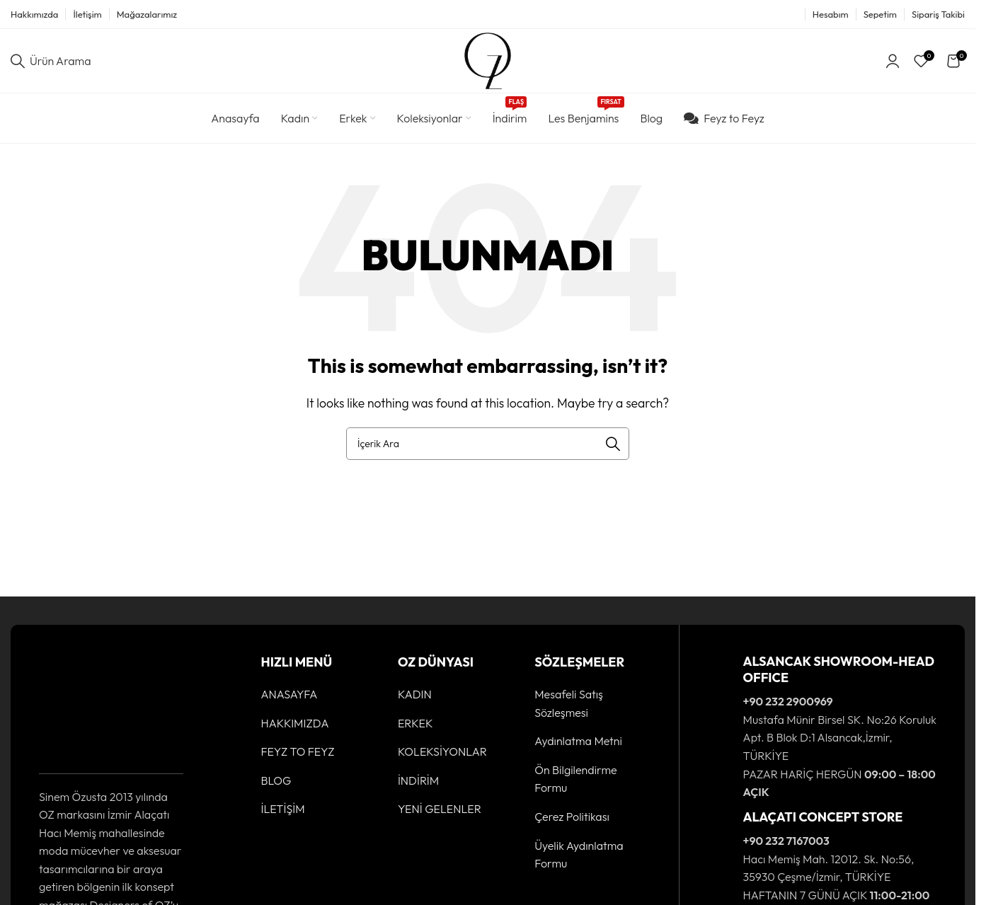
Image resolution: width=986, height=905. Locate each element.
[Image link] (83, 704)
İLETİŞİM (283, 809)
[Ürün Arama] (51, 61)
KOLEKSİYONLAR (442, 751)
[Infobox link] (822, 727)
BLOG (276, 780)
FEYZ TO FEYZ (298, 751)
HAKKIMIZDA (295, 723)
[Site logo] (487, 59)
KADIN (415, 694)
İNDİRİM (418, 780)
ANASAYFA (289, 694)
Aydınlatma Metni (578, 741)
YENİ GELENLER (439, 809)
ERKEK (415, 723)
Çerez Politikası (571, 816)
